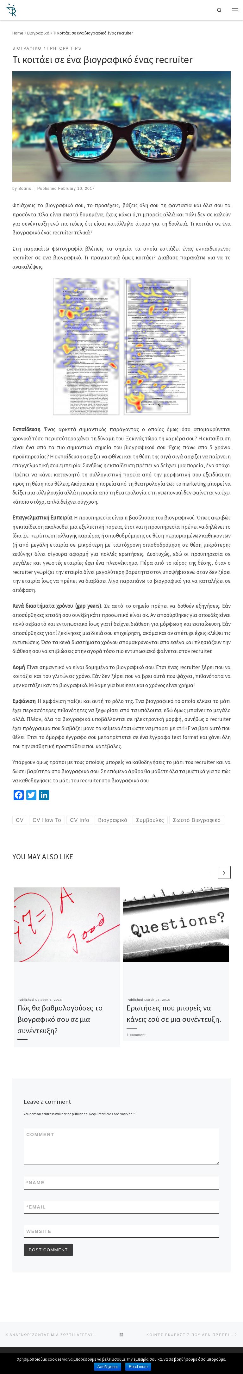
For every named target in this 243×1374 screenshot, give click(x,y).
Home (17, 33)
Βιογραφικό (38, 33)
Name (35, 1197)
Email (36, 1222)
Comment (40, 1149)
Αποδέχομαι (107, 1367)
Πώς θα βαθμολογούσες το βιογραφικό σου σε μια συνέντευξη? (60, 1033)
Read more (138, 1367)
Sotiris (24, 188)
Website (39, 1246)
